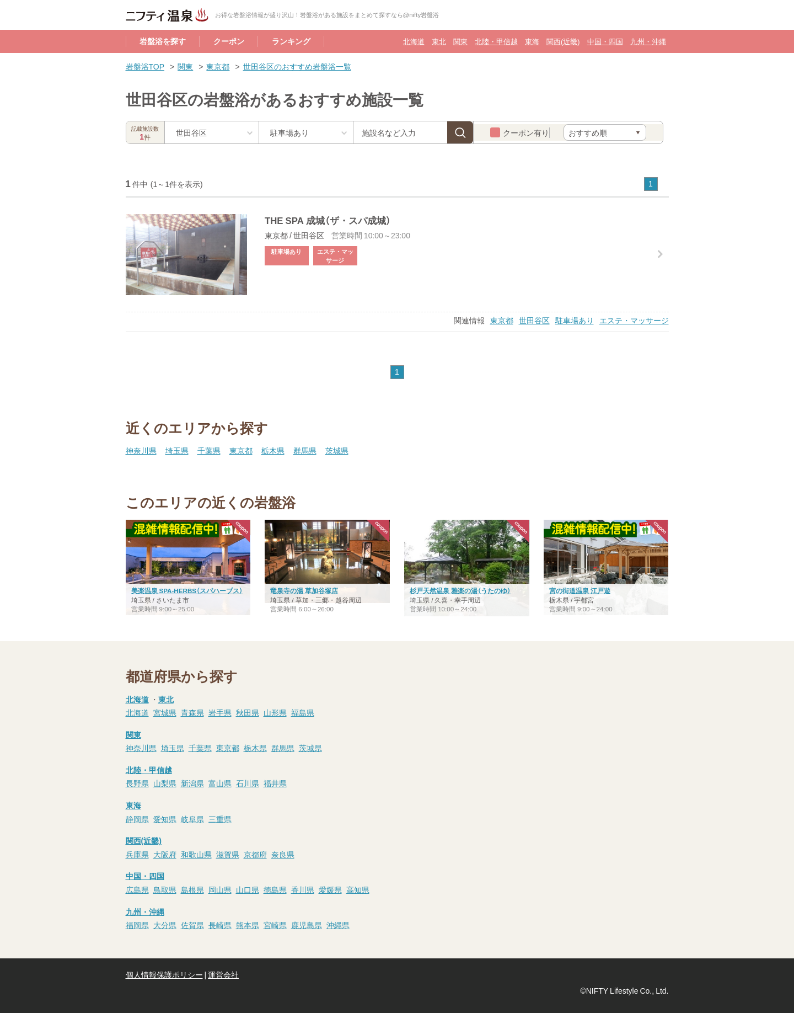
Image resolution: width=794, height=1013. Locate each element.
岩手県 (220, 712)
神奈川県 (141, 450)
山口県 (247, 889)
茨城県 (336, 450)
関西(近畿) (563, 41)
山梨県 (164, 782)
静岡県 (137, 818)
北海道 (414, 41)
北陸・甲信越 (496, 41)
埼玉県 (177, 450)
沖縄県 (338, 924)
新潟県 (192, 782)
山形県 (275, 712)
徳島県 (275, 889)
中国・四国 (605, 41)
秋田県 (247, 712)
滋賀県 (227, 854)
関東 (460, 41)
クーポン (228, 40)
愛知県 (164, 818)
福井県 (275, 782)
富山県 (220, 782)
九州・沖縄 (648, 41)
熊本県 (247, 924)
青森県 (192, 712)
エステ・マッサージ (634, 320)
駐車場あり (574, 320)
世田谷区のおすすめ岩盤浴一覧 (297, 66)
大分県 (164, 924)
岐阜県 (192, 818)
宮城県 (164, 712)
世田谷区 (534, 320)
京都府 (255, 854)
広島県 (137, 889)
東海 (532, 41)
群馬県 (304, 450)
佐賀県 (192, 924)
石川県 (247, 782)
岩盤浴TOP (145, 66)
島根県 (192, 889)
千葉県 (209, 450)
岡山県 (220, 889)
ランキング (291, 40)
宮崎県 (275, 924)
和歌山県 (196, 854)
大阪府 (164, 854)
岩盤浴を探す (163, 40)
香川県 (302, 889)
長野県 (137, 782)
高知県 (357, 889)
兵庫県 (137, 854)
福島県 (302, 712)
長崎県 (220, 924)
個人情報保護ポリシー (164, 974)
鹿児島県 (306, 924)
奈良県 (282, 854)
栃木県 (273, 450)
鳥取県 (164, 889)
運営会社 (223, 974)
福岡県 (137, 924)
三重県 (220, 818)
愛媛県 (330, 889)
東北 (439, 41)
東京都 (217, 66)
